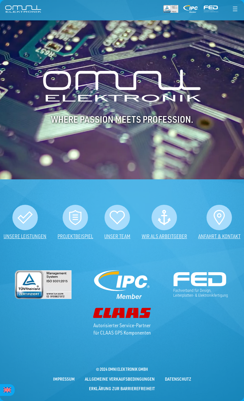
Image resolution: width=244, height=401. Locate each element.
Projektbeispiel (75, 236)
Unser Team (117, 236)
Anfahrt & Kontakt (219, 236)
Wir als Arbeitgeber (164, 236)
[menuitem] (7, 390)
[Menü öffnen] (235, 9)
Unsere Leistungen (24, 236)
